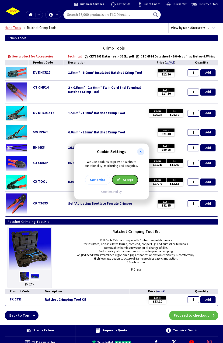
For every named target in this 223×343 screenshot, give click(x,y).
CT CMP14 (41, 87)
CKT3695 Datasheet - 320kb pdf (109, 56)
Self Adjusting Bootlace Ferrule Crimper (100, 204)
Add (208, 72)
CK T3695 (40, 203)
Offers (57, 15)
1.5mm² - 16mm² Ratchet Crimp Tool (96, 113)
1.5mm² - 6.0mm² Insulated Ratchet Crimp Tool (105, 73)
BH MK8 (39, 147)
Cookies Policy (111, 191)
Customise (97, 179)
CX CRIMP (40, 163)
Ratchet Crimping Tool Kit (65, 300)
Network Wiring (202, 56)
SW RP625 (41, 132)
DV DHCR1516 (43, 113)
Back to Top (23, 315)
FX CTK (15, 299)
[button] (140, 151)
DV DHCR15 (42, 72)
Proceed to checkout (196, 315)
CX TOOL (40, 181)
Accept (125, 179)
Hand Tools (13, 27)
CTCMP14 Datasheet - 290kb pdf (161, 56)
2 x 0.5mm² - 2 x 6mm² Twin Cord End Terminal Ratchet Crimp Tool (104, 90)
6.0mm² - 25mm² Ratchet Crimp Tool (96, 132)
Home (30, 14)
